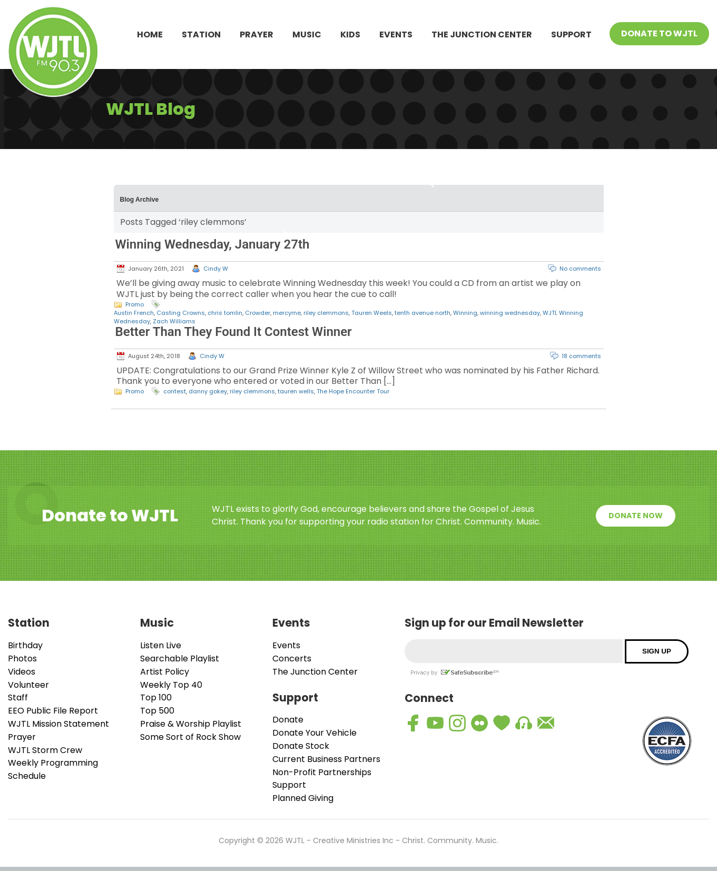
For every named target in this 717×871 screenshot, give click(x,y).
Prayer (256, 34)
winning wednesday (510, 313)
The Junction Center (481, 34)
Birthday (25, 645)
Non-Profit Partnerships (321, 772)
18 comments (581, 356)
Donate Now (635, 515)
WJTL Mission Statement (58, 724)
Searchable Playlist (179, 658)
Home (150, 34)
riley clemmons (326, 313)
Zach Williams (174, 321)
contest (174, 391)
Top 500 (157, 711)
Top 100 (156, 697)
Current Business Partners (326, 759)
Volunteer (28, 685)
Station (201, 34)
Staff (18, 697)
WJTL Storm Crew (45, 750)
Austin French (134, 313)
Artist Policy (164, 672)
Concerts (291, 658)
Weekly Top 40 (171, 685)
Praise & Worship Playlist (190, 724)
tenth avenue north (422, 313)
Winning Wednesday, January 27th (212, 244)
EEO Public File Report (53, 711)
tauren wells (296, 391)
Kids (350, 34)
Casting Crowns (180, 313)
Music (306, 34)
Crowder (257, 313)
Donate (287, 720)
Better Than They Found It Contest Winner (233, 331)
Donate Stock (300, 746)
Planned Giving (302, 798)
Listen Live (160, 645)
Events (395, 34)
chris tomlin (225, 313)
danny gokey (208, 391)
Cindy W (215, 268)
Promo (134, 304)
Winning (465, 313)
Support (571, 34)
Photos (22, 658)
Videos (21, 672)
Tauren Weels (371, 313)
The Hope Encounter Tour (353, 391)
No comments (580, 268)
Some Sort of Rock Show (190, 737)
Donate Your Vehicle (314, 733)
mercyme (287, 313)
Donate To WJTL (659, 33)
